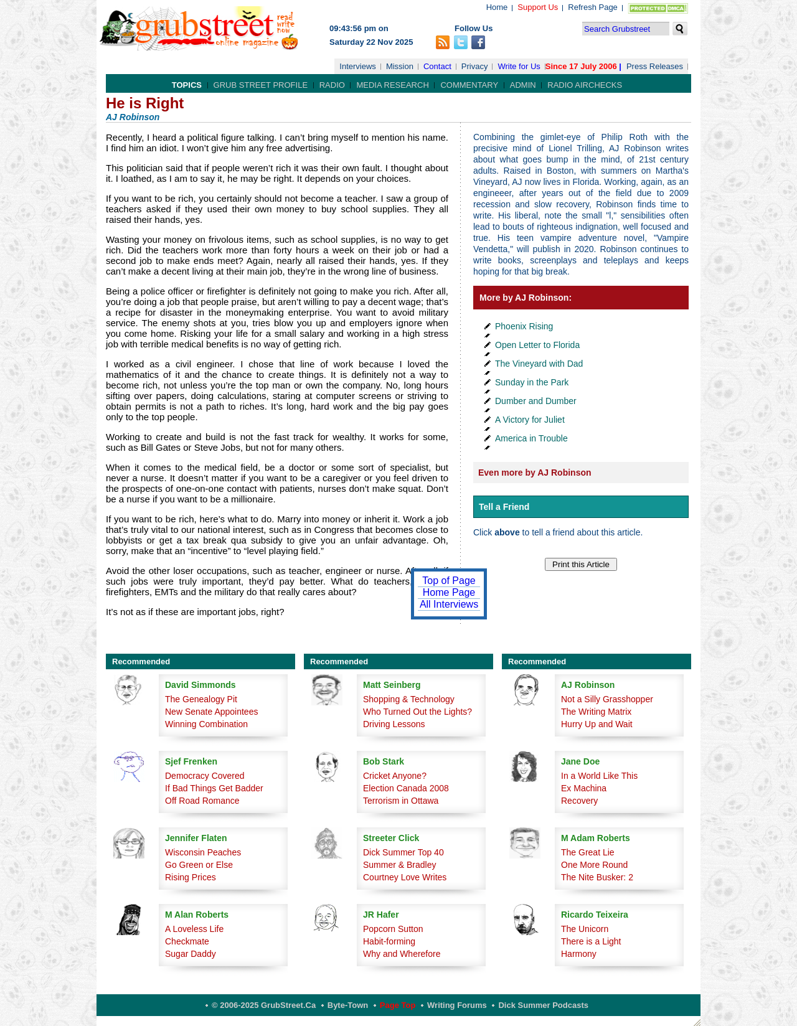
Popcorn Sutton (393, 929)
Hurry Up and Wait (597, 724)
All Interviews (449, 604)
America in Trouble (531, 438)
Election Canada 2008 (406, 788)
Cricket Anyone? (395, 776)
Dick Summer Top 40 (403, 852)
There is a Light (591, 941)
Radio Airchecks (584, 85)
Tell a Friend (504, 507)
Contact (437, 66)
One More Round (594, 865)
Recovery (579, 801)
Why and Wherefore (402, 954)
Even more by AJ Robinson (535, 473)
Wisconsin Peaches (203, 852)
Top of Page (448, 580)
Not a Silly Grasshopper (607, 699)
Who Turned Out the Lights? (417, 712)
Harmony (579, 954)
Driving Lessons (394, 724)
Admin (523, 85)
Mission (399, 66)
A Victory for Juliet (530, 420)
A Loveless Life (194, 929)
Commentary (469, 85)
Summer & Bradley (399, 865)
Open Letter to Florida (537, 345)
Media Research (392, 85)
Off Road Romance (202, 801)
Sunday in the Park (531, 382)
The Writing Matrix (596, 712)
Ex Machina (583, 788)
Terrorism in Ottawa (400, 801)
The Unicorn (584, 929)
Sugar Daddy (190, 954)
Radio (332, 85)
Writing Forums (457, 1005)
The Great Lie (588, 852)
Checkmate (187, 941)
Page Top (398, 1005)
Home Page (449, 592)
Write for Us (519, 66)
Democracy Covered (205, 776)
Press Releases (654, 66)
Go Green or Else (199, 865)
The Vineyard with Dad (539, 364)
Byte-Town (348, 1005)
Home (497, 7)
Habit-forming (389, 941)
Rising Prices (190, 877)
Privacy (474, 66)
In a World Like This (599, 776)
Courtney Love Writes (404, 877)
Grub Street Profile (261, 85)
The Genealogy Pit (201, 699)
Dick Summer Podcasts (543, 1005)
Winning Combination (206, 724)
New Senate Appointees (211, 712)
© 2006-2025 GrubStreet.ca (264, 1005)
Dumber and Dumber (536, 401)
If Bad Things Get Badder (214, 788)
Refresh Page (593, 7)
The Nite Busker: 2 (597, 877)
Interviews (357, 66)
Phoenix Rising (524, 326)
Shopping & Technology (409, 699)
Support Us (537, 7)
